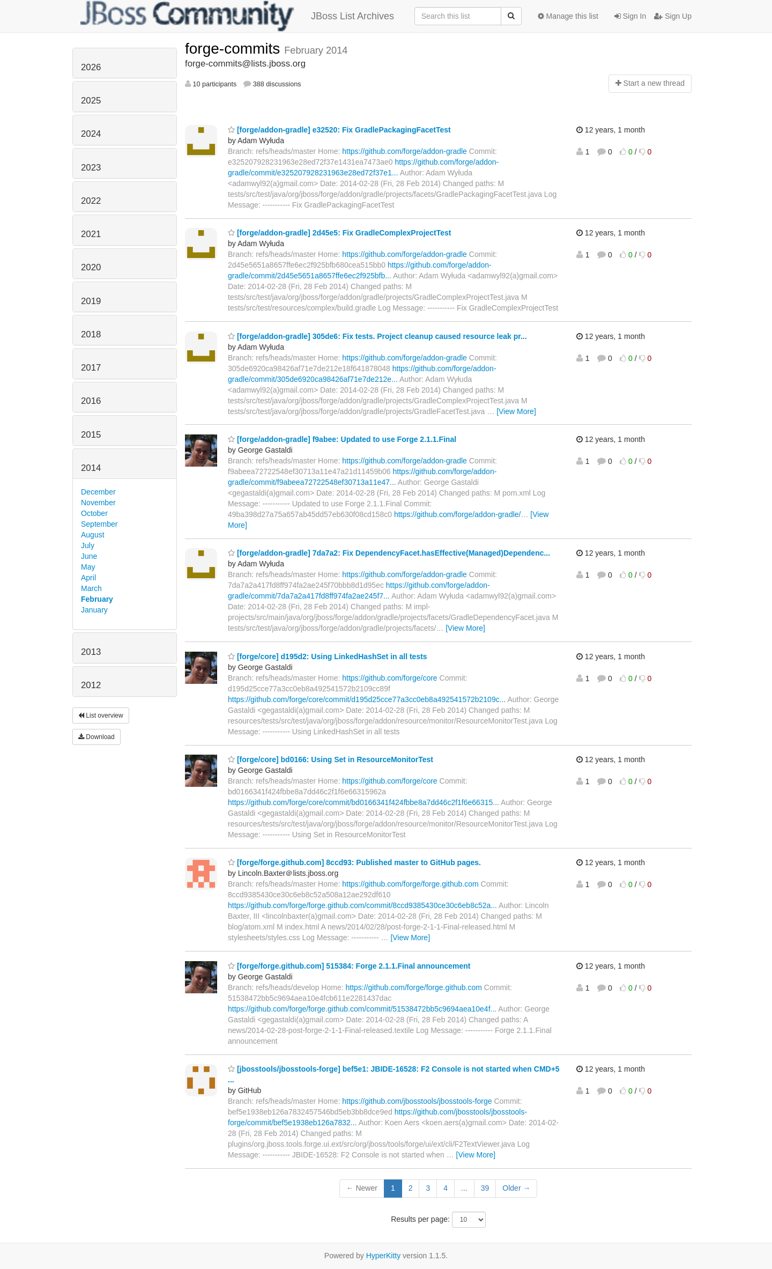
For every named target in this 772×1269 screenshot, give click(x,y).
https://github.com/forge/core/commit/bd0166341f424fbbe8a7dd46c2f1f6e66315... (363, 802)
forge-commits (234, 48)
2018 (91, 334)
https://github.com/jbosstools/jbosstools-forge (417, 1101)
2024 (91, 134)
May (88, 567)
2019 (91, 301)
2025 (91, 100)
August (93, 534)
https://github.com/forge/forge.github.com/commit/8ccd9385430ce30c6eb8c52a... (362, 905)
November (98, 502)
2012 (91, 685)
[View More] (516, 411)
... (464, 1188)
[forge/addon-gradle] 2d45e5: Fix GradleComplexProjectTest (339, 232)
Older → (516, 1188)
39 (485, 1188)
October (94, 513)
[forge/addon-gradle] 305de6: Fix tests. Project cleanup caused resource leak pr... (377, 336)
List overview (100, 715)
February (97, 599)
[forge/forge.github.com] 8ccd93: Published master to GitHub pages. (354, 862)
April (88, 577)
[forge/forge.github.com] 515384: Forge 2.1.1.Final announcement (349, 966)
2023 (91, 168)
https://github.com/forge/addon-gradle (404, 151)
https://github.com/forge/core (389, 678)
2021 (91, 234)
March (91, 588)
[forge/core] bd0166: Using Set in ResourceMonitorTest (330, 759)
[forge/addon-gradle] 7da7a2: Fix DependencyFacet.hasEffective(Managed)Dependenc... (389, 553)
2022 (91, 201)
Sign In (630, 16)
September (99, 524)
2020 (91, 267)
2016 (91, 401)
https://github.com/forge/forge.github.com (410, 884)
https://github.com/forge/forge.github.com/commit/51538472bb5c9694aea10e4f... (362, 1009)
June (89, 556)
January (94, 610)
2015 (91, 435)
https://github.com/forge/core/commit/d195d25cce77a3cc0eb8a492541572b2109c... (367, 699)
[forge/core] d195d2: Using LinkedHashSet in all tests (327, 656)
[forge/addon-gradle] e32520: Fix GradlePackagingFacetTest (339, 130)
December (98, 492)
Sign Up (673, 16)
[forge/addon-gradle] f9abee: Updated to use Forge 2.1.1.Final (342, 439)
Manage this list (568, 16)
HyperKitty (383, 1255)
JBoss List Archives (237, 16)
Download (96, 737)
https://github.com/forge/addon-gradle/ (457, 514)
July (87, 545)
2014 (91, 468)
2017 (91, 368)
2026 (91, 67)
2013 (91, 652)
